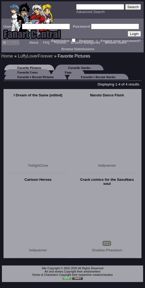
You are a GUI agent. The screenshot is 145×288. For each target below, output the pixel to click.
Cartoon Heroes (37, 180)
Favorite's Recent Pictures (35, 77)
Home (7, 56)
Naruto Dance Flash (107, 95)
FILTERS (10, 42)
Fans (68, 72)
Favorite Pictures (29, 68)
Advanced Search (90, 12)
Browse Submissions (78, 49)
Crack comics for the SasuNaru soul (107, 182)
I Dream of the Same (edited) (38, 95)
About (33, 43)
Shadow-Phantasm (107, 250)
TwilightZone (38, 165)
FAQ (46, 43)
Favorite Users (27, 72)
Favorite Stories (79, 68)
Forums (60, 43)
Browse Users (116, 43)
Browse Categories (85, 43)
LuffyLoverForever (35, 56)
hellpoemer (107, 165)
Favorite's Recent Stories (98, 77)
